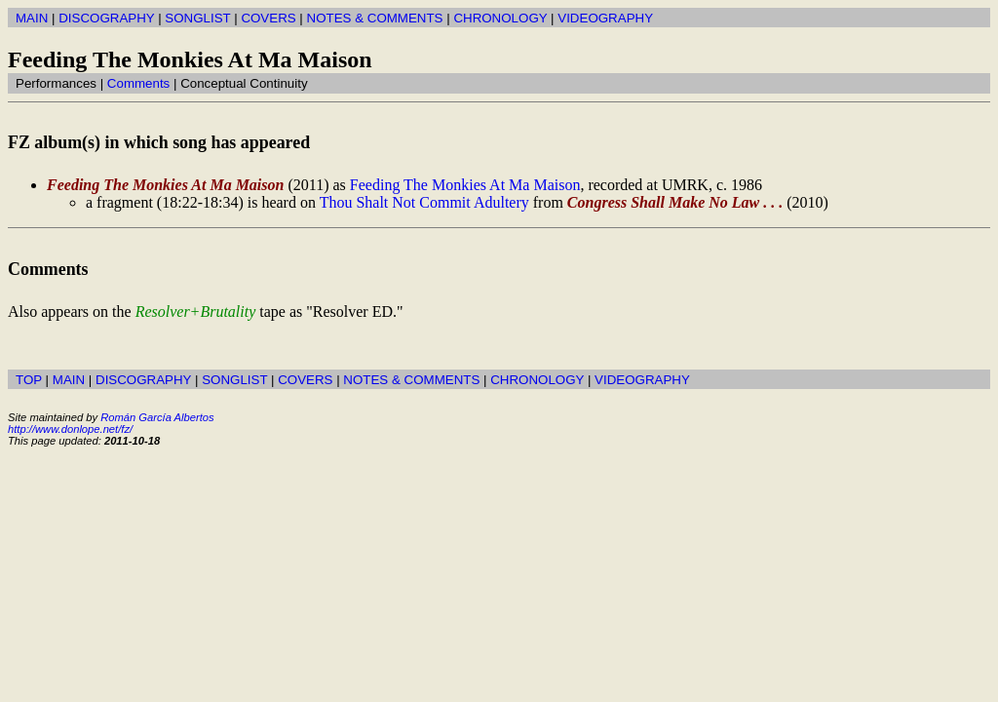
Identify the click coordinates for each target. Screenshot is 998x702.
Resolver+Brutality (195, 311)
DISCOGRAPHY (106, 18)
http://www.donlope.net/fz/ (70, 429)
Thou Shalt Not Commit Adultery (424, 202)
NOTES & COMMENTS (375, 18)
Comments (138, 83)
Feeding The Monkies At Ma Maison (165, 184)
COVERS (268, 18)
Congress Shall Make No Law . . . (675, 202)
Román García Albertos (156, 417)
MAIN (32, 18)
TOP (29, 379)
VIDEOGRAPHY (605, 18)
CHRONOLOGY (500, 18)
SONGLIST (197, 18)
